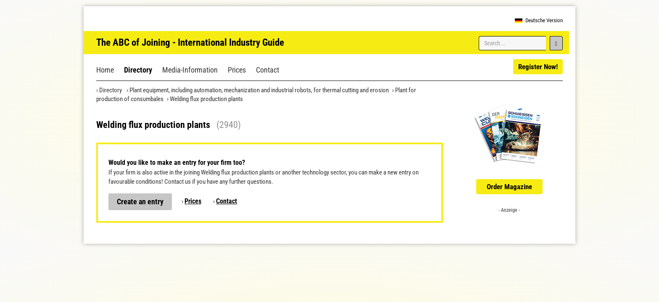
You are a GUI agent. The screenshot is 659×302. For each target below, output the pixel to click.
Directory (138, 69)
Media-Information (190, 69)
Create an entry (140, 201)
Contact (267, 69)
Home (105, 69)
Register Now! (538, 66)
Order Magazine (509, 186)
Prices (237, 69)
